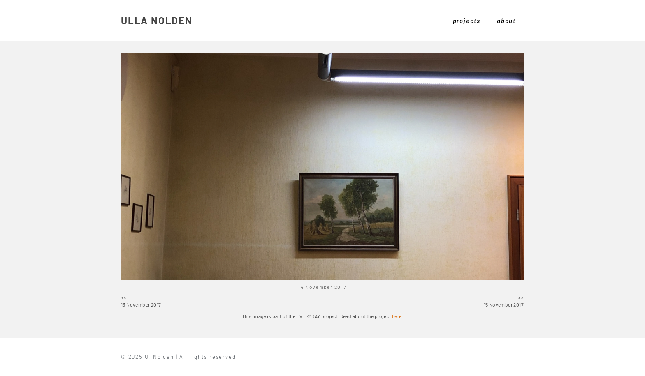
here (397, 316)
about (506, 20)
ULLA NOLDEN (157, 20)
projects (466, 20)
